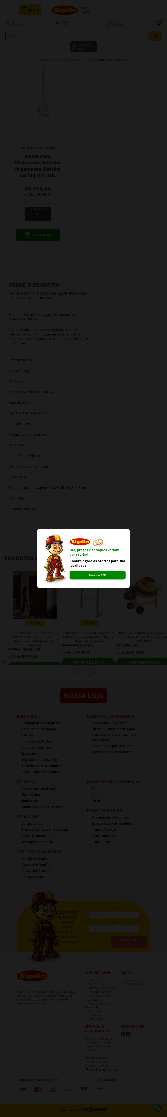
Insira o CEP (97, 575)
